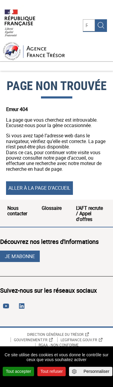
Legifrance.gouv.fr (79, 339)
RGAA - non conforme (59, 345)
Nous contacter (17, 211)
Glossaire (51, 208)
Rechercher (101, 25)
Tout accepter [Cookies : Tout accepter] (18, 371)
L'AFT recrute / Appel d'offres (89, 214)
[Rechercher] (89, 25)
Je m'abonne (20, 256)
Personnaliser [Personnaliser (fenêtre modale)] (96, 371)
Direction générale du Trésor (55, 334)
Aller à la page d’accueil (39, 188)
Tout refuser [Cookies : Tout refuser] (51, 371)
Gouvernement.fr (30, 339)
